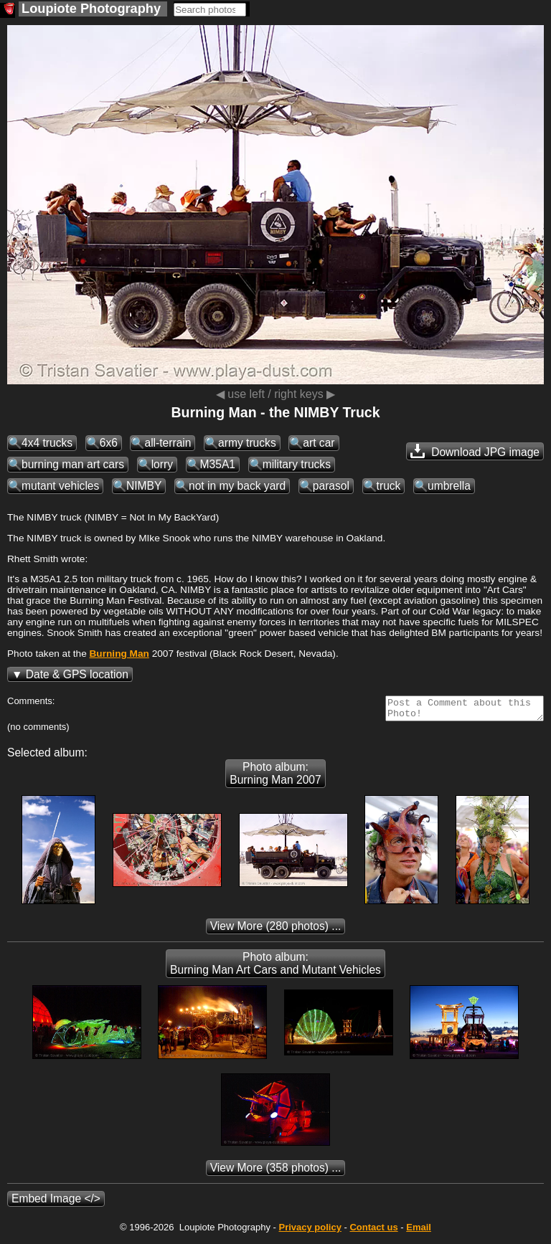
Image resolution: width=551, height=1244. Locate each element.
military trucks (297, 464)
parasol (331, 486)
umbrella (449, 486)
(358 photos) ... (276, 1172)
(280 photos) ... (276, 930)
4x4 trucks (47, 443)
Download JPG (475, 451)
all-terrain (167, 443)
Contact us (373, 1231)
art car (318, 443)
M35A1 (217, 464)
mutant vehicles (60, 486)
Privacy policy (309, 1231)
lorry (162, 464)
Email (418, 1231)
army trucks (247, 443)
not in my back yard (237, 486)
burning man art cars (73, 464)
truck (389, 486)
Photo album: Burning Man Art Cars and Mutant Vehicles (275, 967)
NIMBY (143, 486)
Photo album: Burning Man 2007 (275, 777)
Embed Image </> (55, 1203)
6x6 (109, 443)
